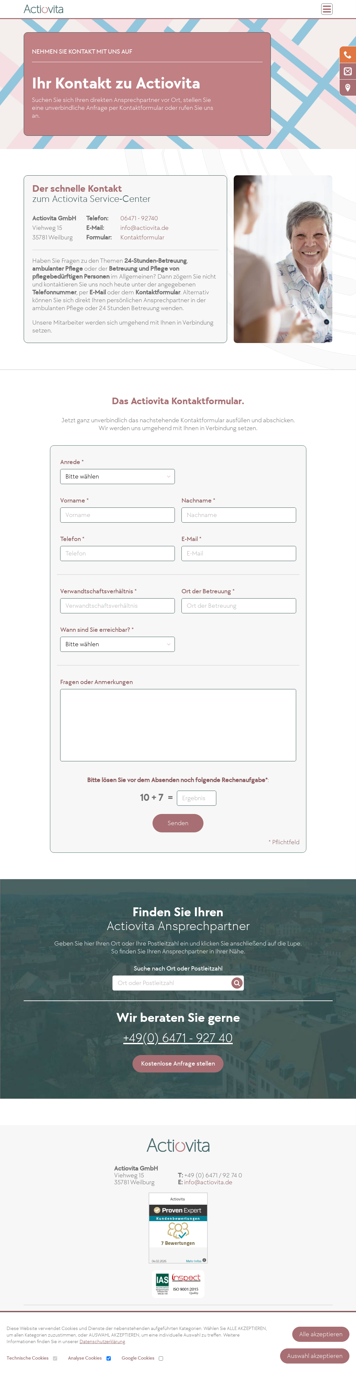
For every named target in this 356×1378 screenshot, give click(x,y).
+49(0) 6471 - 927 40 (178, 1038)
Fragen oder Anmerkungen (96, 682)
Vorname (74, 500)
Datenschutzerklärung (102, 1342)
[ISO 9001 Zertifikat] (178, 1281)
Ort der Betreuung (208, 591)
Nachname (198, 500)
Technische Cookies (28, 1358)
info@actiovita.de (144, 228)
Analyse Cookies (85, 1358)
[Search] (237, 983)
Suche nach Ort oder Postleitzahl (178, 968)
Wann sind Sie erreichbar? (97, 630)
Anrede (72, 462)
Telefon (72, 539)
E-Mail (191, 539)
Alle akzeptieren (321, 1334)
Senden (178, 823)
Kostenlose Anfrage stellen (178, 1064)
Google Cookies (138, 1358)
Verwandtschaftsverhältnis (98, 591)
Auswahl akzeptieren (315, 1356)
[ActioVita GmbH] (43, 9)
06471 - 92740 (139, 218)
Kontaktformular (142, 237)
